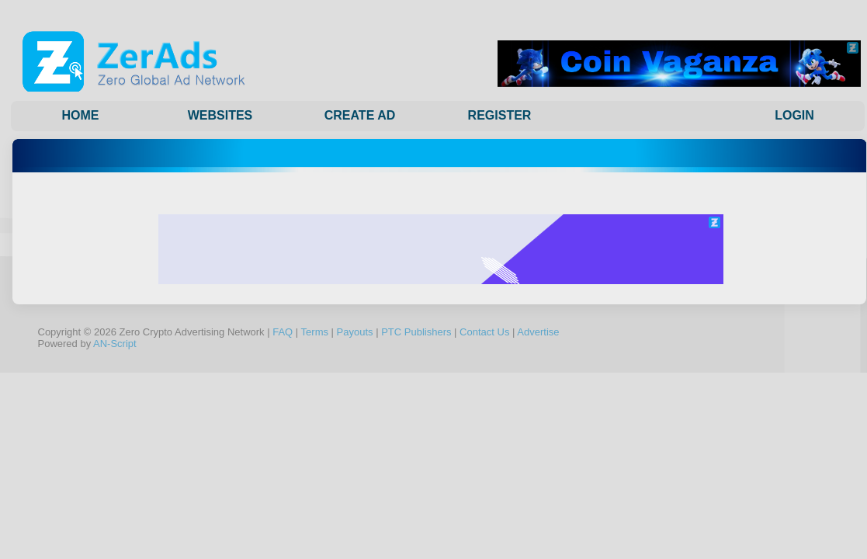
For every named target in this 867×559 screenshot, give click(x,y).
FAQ (282, 332)
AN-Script (115, 343)
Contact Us (484, 332)
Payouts (355, 332)
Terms (314, 332)
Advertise (538, 332)
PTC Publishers (416, 332)
